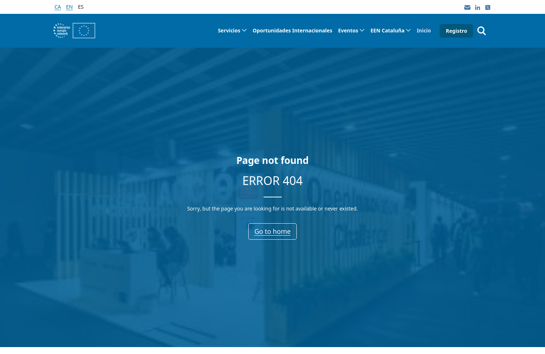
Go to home (272, 231)
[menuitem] (232, 30)
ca (58, 6)
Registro (456, 30)
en (69, 6)
